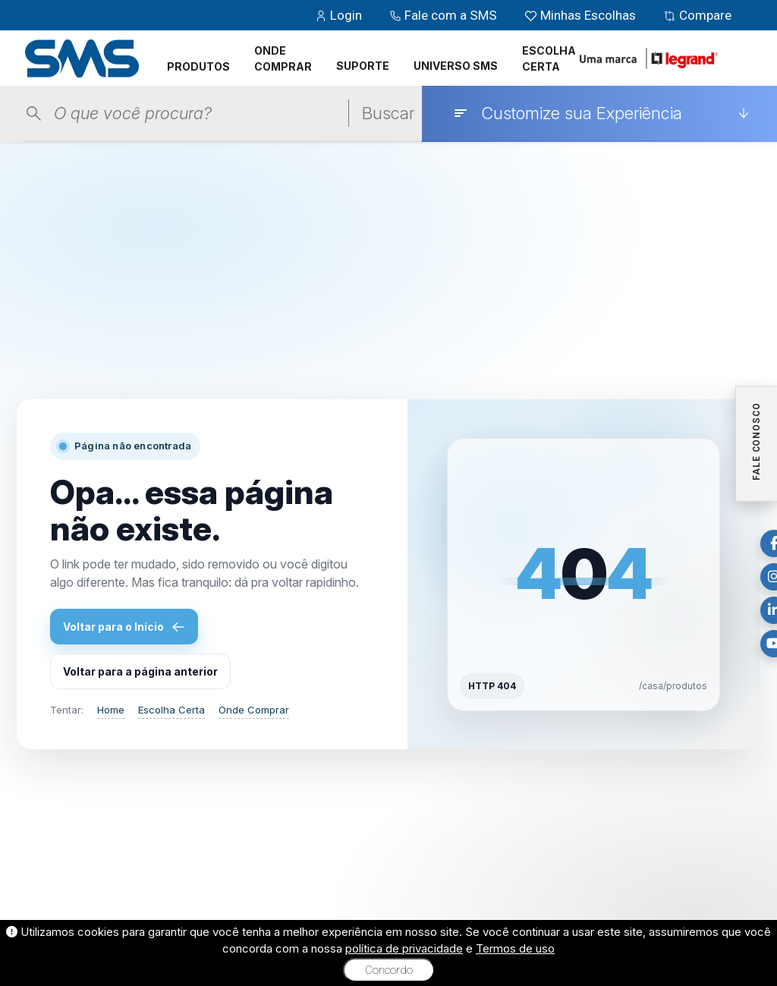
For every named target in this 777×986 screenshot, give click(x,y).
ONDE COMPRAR (283, 58)
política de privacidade (404, 948)
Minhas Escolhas (581, 15)
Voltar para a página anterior (140, 671)
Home (110, 710)
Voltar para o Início (124, 627)
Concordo (389, 970)
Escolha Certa (171, 710)
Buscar (388, 113)
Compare (697, 15)
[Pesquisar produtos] (201, 113)
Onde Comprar (254, 710)
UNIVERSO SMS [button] (456, 65)
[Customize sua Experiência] (601, 113)
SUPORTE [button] (362, 65)
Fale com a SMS (444, 15)
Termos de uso (515, 948)
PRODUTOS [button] (198, 66)
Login (340, 15)
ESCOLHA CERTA (549, 58)
